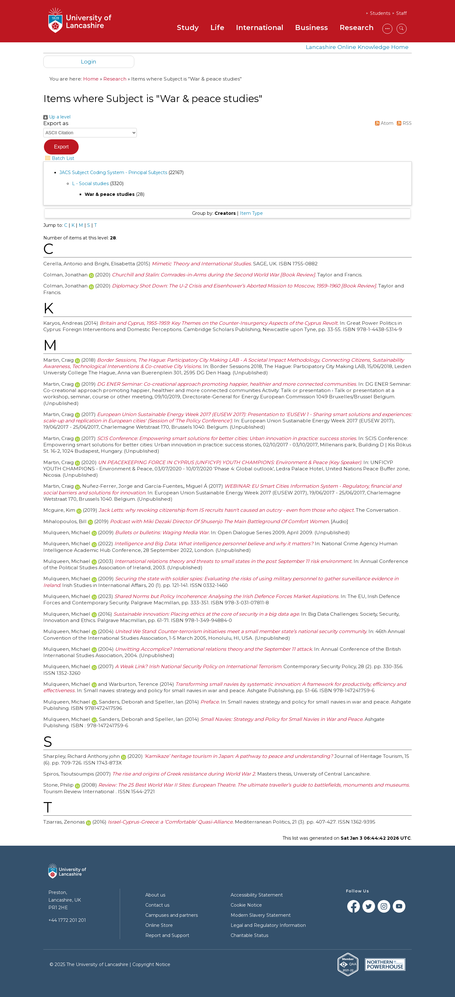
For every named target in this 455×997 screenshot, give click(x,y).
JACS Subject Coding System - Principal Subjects (113, 172)
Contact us (157, 905)
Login (88, 61)
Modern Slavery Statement (261, 915)
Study (188, 27)
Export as (56, 123)
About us (155, 895)
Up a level (56, 117)
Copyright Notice (151, 964)
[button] (61, 146)
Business (311, 27)
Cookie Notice (246, 905)
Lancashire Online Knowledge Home (357, 47)
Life (217, 27)
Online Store (159, 925)
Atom (383, 123)
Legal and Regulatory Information (268, 925)
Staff (401, 13)
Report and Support (167, 935)
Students (380, 13)
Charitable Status (249, 935)
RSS (403, 123)
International (259, 27)
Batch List (58, 158)
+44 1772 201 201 (67, 920)
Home (91, 79)
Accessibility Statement (257, 895)
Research (356, 27)
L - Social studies (90, 183)
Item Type (251, 213)
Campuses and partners (171, 915)
